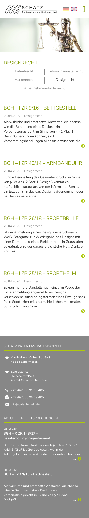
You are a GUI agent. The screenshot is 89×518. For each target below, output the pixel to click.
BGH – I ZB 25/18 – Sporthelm (40, 273)
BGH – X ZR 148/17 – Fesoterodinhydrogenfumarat (27, 435)
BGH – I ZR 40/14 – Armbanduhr (43, 163)
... (82, 145)
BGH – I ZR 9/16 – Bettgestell (40, 108)
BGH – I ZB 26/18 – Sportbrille (41, 218)
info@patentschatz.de (25, 404)
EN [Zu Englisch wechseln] (74, 9)
